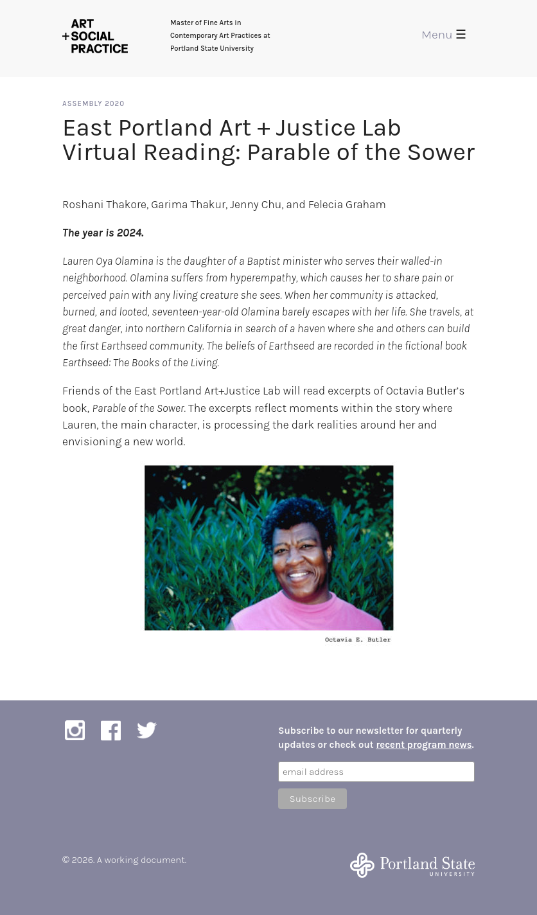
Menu (443, 34)
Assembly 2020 (93, 104)
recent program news (423, 745)
